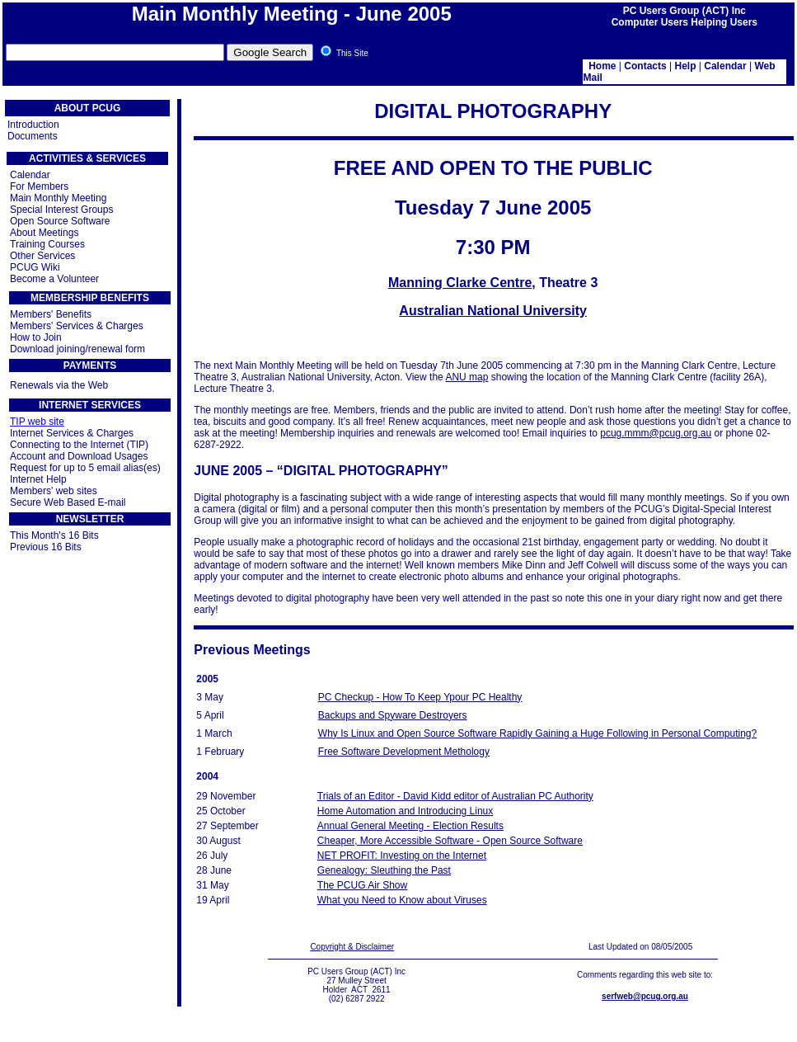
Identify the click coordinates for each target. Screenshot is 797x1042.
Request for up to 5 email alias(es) (85, 468)
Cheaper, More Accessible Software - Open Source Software (450, 840)
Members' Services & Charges (76, 326)
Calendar (30, 175)
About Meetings (44, 232)
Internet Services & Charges (72, 433)
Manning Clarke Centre (460, 283)
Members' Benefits (50, 314)
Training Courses (47, 244)
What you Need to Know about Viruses (402, 900)
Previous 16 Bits (46, 547)
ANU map (466, 377)
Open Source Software (60, 221)
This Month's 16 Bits (54, 535)
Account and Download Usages (79, 456)
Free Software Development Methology (404, 751)
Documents (32, 136)
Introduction (33, 124)
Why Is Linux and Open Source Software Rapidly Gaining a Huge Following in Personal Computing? (537, 733)
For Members (39, 186)
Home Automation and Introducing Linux (405, 811)
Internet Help (38, 479)
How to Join (36, 337)
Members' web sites (53, 491)
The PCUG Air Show (362, 885)
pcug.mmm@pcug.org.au (655, 433)
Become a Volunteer (54, 279)
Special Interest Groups (61, 209)
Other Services (42, 256)
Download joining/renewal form (77, 349)
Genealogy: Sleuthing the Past (384, 870)
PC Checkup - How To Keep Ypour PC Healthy (420, 697)
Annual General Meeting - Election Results (410, 826)
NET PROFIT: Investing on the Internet (401, 855)
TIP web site (37, 421)
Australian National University (493, 311)
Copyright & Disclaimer (352, 946)
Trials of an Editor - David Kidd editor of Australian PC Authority (455, 796)
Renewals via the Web (59, 385)
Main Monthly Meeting (58, 198)
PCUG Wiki (35, 267)
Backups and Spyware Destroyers (392, 715)
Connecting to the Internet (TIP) (79, 444)
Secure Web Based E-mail (68, 502)
